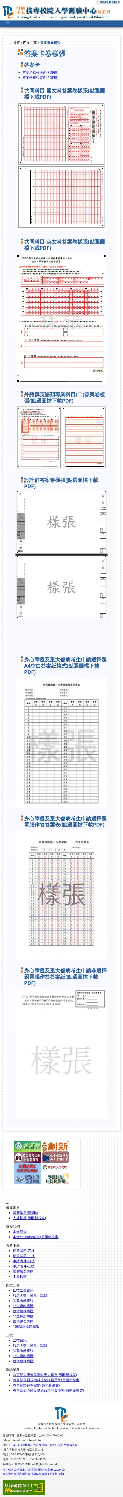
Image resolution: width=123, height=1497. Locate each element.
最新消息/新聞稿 (25, 1212)
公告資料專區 (23, 1305)
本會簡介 (20, 1231)
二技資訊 (20, 1340)
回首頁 (116, 2)
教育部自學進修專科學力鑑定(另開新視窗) (45, 1374)
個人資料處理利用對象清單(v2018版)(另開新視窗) (33, 1474)
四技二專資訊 (23, 1290)
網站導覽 (105, 2)
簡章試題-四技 (24, 1250)
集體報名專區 (23, 1271)
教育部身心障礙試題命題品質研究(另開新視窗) (48, 1390)
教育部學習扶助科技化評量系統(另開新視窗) (46, 1380)
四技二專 (30, 42)
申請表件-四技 (24, 1261)
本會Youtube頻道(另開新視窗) (36, 1236)
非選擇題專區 (23, 1316)
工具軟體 (20, 1276)
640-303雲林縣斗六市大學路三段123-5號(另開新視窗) (45, 1445)
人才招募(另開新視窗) (29, 1218)
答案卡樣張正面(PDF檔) (40, 72)
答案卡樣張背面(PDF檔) (40, 77)
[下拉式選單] (8, 23)
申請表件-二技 (24, 1266)
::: (98, 2)
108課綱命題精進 (26, 1326)
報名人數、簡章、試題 (30, 1295)
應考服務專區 (23, 1311)
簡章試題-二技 (24, 1255)
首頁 (16, 42)
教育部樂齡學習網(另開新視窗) (36, 1385)
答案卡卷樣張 (23, 1300)
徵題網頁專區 (23, 1321)
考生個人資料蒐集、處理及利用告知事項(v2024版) (34, 1470)
